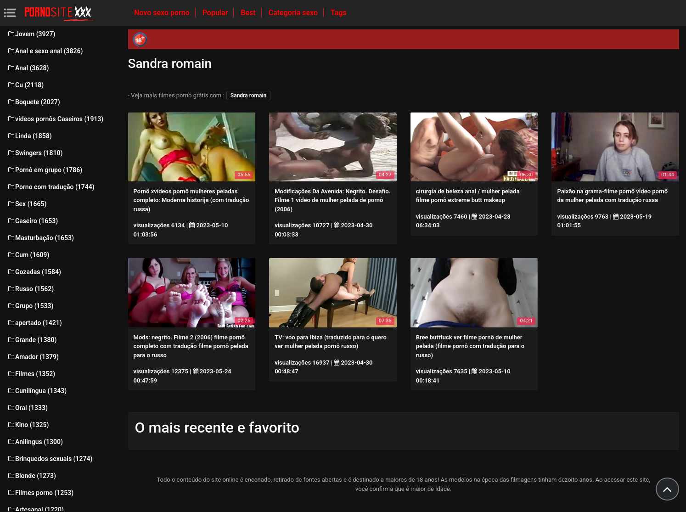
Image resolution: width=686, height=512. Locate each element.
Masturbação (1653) (40, 238)
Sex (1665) (26, 204)
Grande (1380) (31, 339)
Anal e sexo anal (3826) (45, 51)
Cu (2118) (25, 85)
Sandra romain (248, 95)
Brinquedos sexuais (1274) (49, 458)
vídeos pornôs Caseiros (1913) (55, 119)
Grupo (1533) (30, 305)
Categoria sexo (294, 12)
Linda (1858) (29, 136)
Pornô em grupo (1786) (44, 170)
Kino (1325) (28, 424)
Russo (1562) (30, 289)
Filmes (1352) (31, 373)
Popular (216, 12)
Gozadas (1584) (34, 272)
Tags (339, 12)
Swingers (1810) (34, 153)
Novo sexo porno (162, 12)
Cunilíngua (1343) (37, 390)
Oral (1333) (27, 407)
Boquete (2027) (33, 102)
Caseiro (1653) (32, 221)
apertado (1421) (34, 322)
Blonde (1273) (31, 475)
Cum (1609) (28, 255)
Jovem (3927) (31, 34)
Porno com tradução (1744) (51, 187)
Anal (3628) (28, 68)
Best (249, 12)
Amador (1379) (33, 356)
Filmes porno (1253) (40, 492)
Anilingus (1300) (35, 441)
